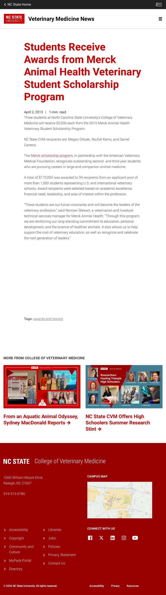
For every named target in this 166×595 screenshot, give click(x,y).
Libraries (54, 530)
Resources (133, 585)
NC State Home (17, 4)
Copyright (16, 538)
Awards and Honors (48, 319)
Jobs (52, 538)
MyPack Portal (20, 560)
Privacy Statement (62, 555)
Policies (54, 547)
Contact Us (56, 563)
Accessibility (18, 530)
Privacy (115, 585)
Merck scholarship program (52, 156)
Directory (15, 569)
